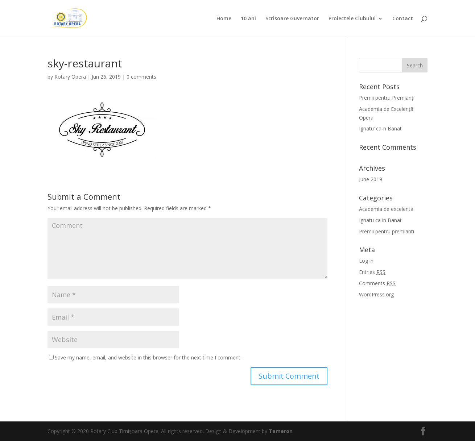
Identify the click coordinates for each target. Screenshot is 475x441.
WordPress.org (376, 294)
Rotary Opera (70, 76)
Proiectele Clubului (352, 19)
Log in (366, 260)
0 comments (141, 76)
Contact (402, 19)
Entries (372, 272)
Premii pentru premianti (386, 231)
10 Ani (248, 19)
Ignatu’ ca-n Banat (380, 128)
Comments (377, 283)
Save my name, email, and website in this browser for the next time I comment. (148, 357)
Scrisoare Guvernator (292, 19)
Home (223, 19)
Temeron (281, 431)
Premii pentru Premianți (386, 97)
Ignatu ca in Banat (380, 220)
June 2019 (370, 179)
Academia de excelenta (386, 208)
